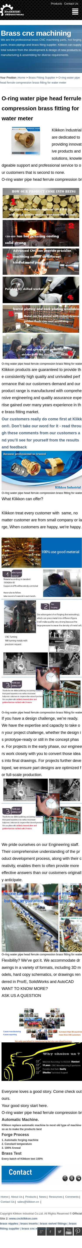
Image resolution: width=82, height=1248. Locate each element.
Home (21, 77)
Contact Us (71, 3)
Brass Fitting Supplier (42, 77)
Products (56, 3)
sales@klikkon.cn (28, 1201)
